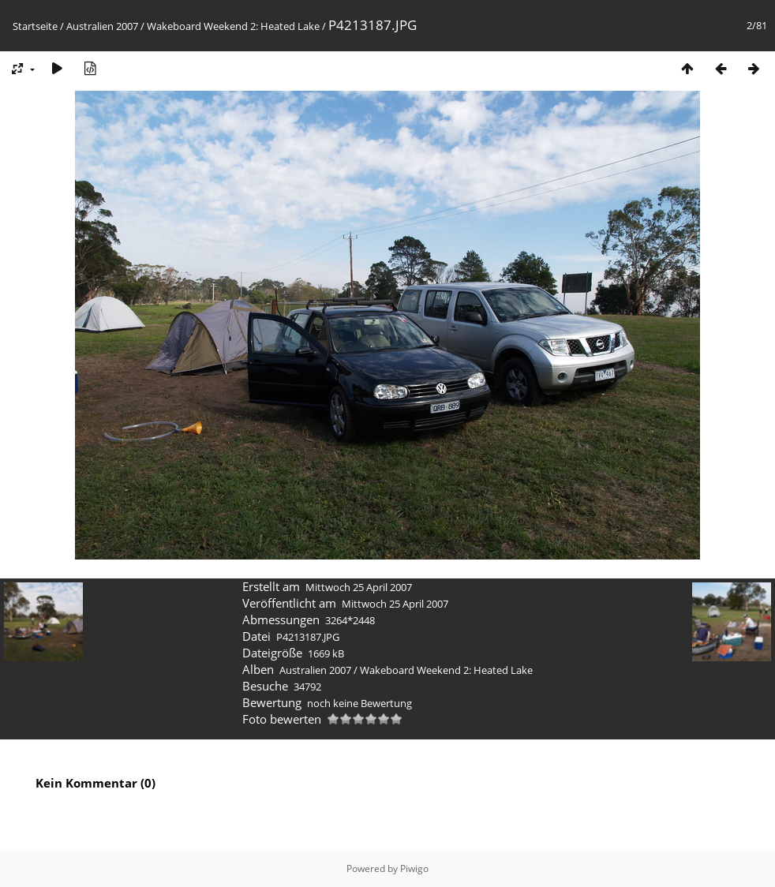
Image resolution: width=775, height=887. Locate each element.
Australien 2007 (102, 26)
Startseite (35, 26)
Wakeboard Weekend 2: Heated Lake (233, 26)
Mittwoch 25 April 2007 (358, 587)
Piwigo (414, 868)
